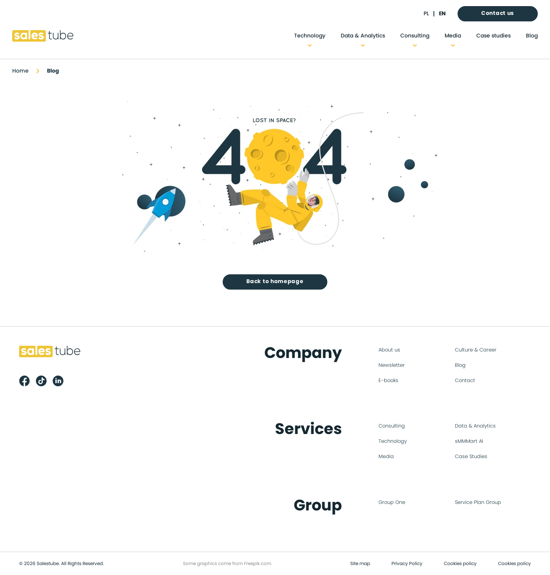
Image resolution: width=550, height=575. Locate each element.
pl (426, 13)
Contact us (497, 13)
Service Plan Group (478, 502)
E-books (388, 380)
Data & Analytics (363, 36)
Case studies (493, 36)
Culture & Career (476, 350)
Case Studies (471, 456)
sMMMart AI (469, 441)
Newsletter (392, 365)
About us (389, 350)
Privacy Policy (406, 563)
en (442, 13)
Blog (532, 36)
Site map (360, 563)
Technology (309, 36)
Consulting (414, 36)
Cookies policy (460, 563)
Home (20, 71)
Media (453, 36)
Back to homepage (274, 281)
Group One (392, 502)
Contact (465, 380)
